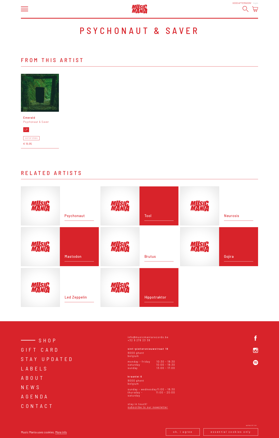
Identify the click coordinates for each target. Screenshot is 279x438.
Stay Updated (47, 359)
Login (255, 3)
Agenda (35, 396)
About (32, 377)
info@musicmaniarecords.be (148, 337)
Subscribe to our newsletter (148, 407)
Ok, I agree (182, 431)
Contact (37, 406)
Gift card (40, 349)
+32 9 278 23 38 (139, 340)
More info (61, 432)
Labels (34, 368)
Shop (48, 340)
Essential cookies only (231, 431)
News (31, 387)
